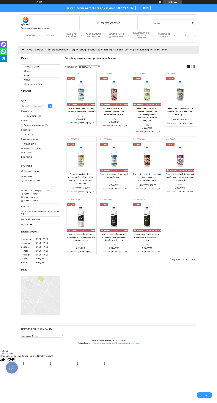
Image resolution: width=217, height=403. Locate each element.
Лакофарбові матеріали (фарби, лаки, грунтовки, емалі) (74, 50)
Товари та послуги (35, 50)
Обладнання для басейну (117, 35)
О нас (27, 75)
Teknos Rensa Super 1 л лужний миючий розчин (114, 175)
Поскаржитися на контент (104, 343)
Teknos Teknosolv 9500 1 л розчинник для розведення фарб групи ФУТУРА (113, 237)
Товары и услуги (32, 66)
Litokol (50, 35)
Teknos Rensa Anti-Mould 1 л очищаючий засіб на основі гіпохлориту (180, 111)
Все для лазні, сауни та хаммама (140, 35)
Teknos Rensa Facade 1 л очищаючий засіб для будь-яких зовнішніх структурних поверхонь (80, 178)
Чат (204, 395)
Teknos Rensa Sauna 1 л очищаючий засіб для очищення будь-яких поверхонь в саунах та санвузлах (146, 114)
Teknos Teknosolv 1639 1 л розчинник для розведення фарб (147, 237)
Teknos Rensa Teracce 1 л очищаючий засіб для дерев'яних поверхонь (113, 111)
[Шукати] (193, 23)
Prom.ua (123, 340)
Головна (30, 35)
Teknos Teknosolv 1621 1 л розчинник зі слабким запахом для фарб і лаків (81, 237)
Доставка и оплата (33, 84)
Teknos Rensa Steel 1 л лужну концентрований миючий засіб (81, 110)
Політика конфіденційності (127, 343)
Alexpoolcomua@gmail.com (36, 190)
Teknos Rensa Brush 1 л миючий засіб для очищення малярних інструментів (180, 177)
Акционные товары (30, 336)
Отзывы (28, 80)
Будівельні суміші (164, 35)
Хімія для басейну (71, 35)
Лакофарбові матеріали (93, 35)
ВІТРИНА (143, 8)
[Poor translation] (11, 359)
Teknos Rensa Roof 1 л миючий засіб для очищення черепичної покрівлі (147, 177)
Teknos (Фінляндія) (113, 50)
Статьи (27, 71)
